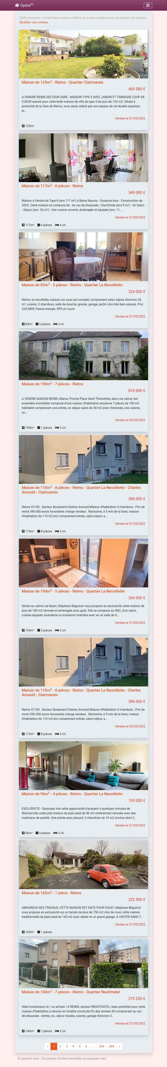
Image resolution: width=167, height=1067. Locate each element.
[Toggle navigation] (148, 5)
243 (101, 1046)
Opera (24, 5)
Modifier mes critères (33, 22)
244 (111, 1046)
